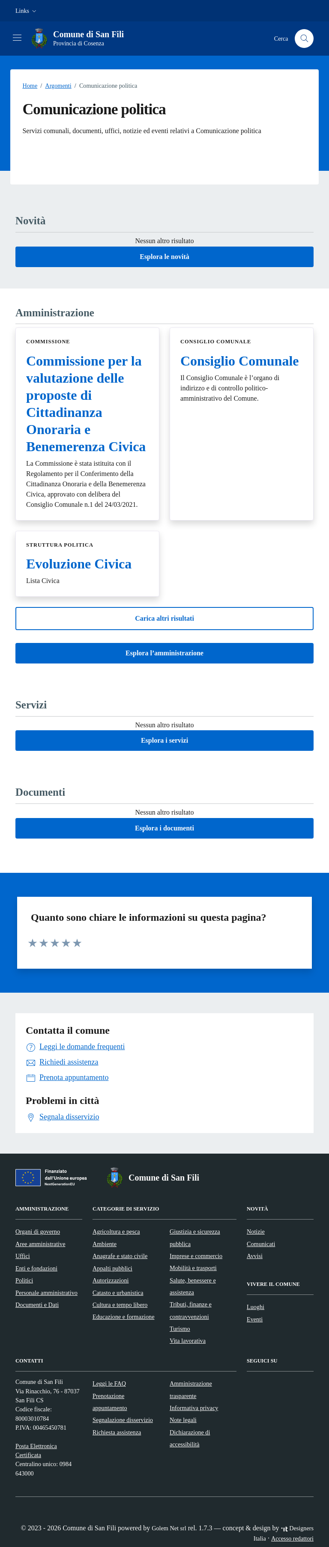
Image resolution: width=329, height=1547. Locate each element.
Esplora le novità (164, 256)
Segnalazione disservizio (123, 1419)
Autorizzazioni (111, 1280)
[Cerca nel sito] (304, 39)
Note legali (183, 1419)
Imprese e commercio (196, 1255)
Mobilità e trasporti (193, 1267)
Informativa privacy (194, 1407)
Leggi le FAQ (109, 1383)
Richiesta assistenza (117, 1432)
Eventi (255, 1319)
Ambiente (105, 1244)
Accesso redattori (292, 1538)
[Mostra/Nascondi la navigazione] (17, 38)
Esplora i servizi (164, 740)
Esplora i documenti (164, 828)
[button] (26, 11)
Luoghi (255, 1306)
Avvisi (255, 1255)
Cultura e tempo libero (120, 1304)
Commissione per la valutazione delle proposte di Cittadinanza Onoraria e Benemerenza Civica (86, 403)
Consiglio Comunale (239, 361)
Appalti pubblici (112, 1268)
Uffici (22, 1255)
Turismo (180, 1328)
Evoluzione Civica (79, 563)
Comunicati (261, 1244)
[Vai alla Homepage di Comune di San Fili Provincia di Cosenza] (81, 38)
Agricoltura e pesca (116, 1231)
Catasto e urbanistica (118, 1292)
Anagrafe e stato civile (120, 1255)
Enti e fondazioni (36, 1268)
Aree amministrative (40, 1244)
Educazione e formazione (123, 1316)
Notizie (256, 1231)
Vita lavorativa (188, 1340)
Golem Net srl (169, 1528)
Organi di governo (37, 1231)
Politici (24, 1280)
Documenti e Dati (37, 1304)
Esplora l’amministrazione (164, 653)
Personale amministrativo (46, 1292)
